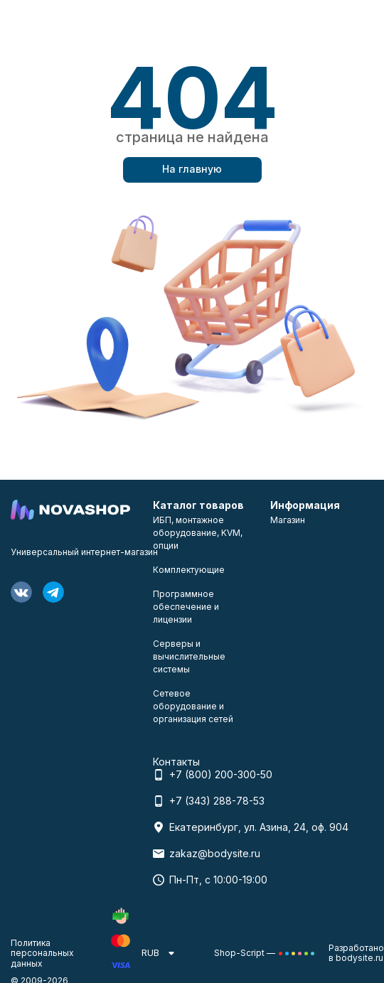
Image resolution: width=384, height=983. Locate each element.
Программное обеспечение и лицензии (186, 607)
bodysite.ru (359, 957)
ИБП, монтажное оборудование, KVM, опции (197, 533)
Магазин (287, 520)
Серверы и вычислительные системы (189, 656)
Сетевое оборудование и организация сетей (193, 706)
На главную (192, 169)
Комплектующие (189, 569)
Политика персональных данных (42, 953)
